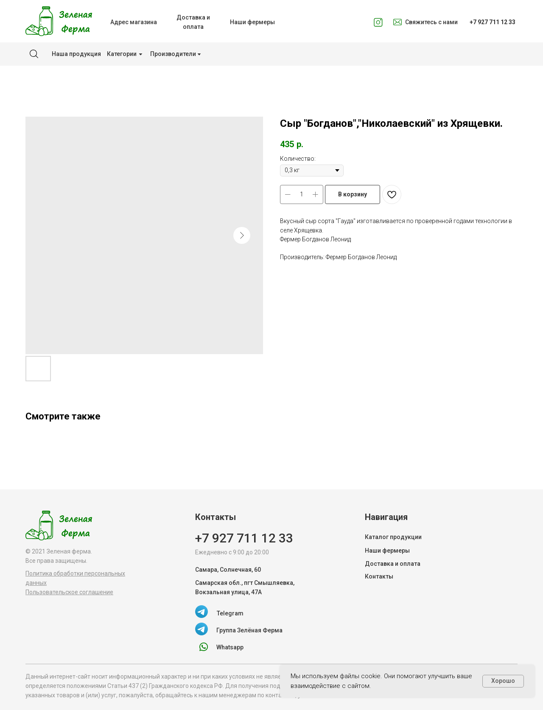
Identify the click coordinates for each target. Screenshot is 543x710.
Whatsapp (230, 647)
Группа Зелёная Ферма (249, 630)
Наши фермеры (387, 550)
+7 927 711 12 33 (244, 538)
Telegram (230, 613)
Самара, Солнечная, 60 (228, 569)
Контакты (379, 576)
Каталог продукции (393, 537)
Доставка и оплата (392, 563)
